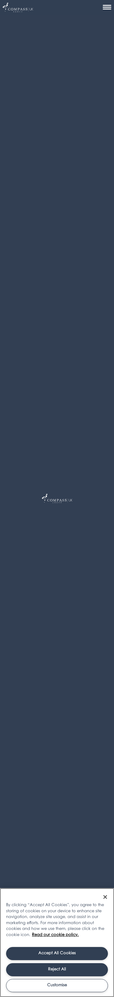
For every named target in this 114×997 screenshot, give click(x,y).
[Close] (105, 897)
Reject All (57, 969)
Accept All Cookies (57, 953)
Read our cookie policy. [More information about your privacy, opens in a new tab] (55, 935)
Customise (57, 985)
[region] (57, 942)
